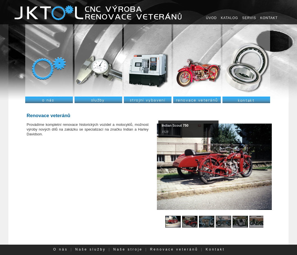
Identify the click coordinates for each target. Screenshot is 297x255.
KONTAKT (269, 18)
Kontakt (215, 249)
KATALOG (229, 18)
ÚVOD (211, 18)
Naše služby (90, 249)
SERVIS (249, 18)
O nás (60, 249)
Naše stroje (128, 249)
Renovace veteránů (174, 249)
